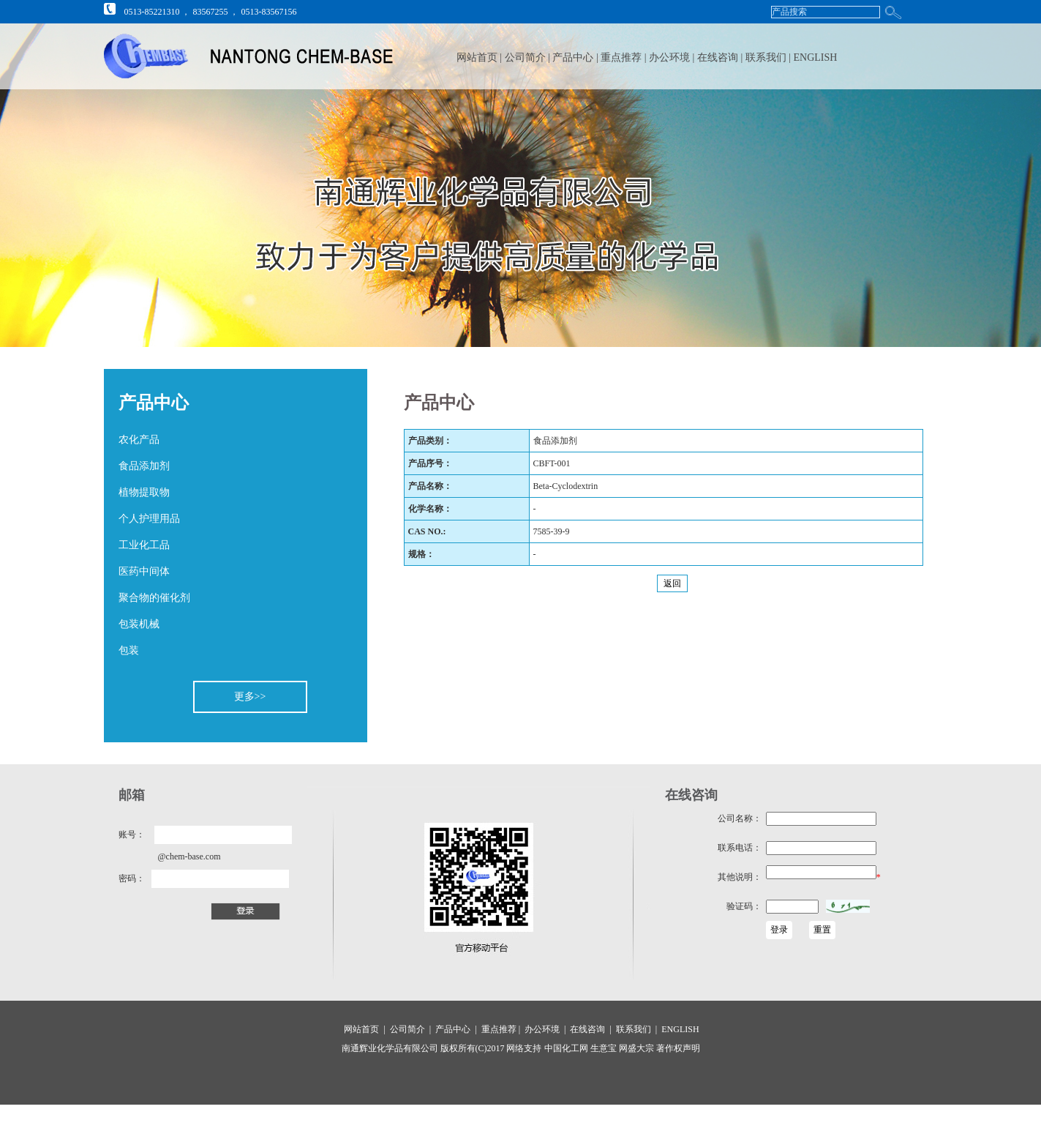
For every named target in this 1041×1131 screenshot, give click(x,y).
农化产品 (139, 439)
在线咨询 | (721, 57)
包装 (129, 650)
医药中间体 (144, 571)
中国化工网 (566, 1048)
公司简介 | (529, 57)
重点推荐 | (625, 57)
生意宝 (603, 1048)
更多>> (250, 696)
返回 (672, 583)
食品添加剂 (144, 465)
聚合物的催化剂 (154, 597)
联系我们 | (769, 57)
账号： (132, 834)
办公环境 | (673, 57)
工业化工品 (144, 545)
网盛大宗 (635, 1048)
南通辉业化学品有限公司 (390, 1048)
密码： (132, 878)
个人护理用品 (149, 518)
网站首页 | (479, 57)
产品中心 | (576, 57)
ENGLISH (816, 57)
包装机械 (139, 624)
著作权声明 (677, 1048)
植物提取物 (144, 492)
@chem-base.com (189, 856)
